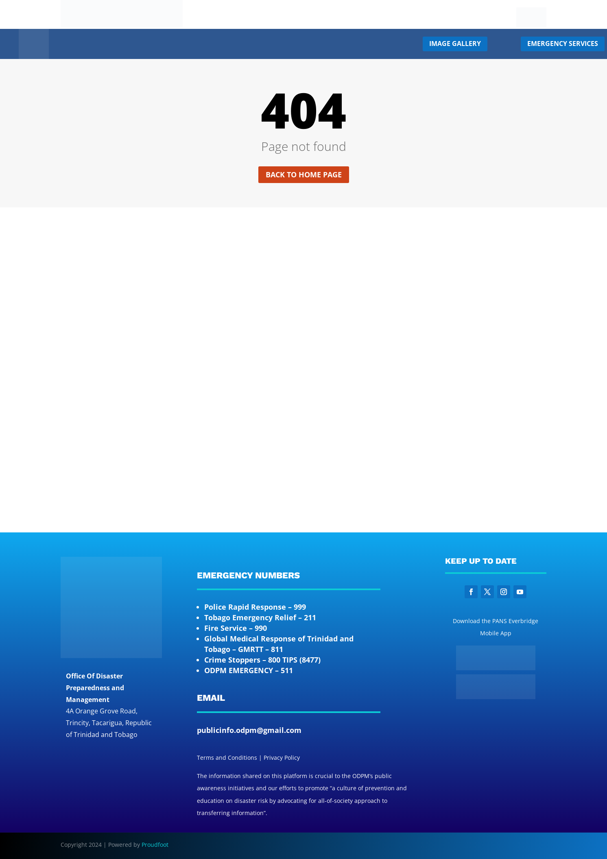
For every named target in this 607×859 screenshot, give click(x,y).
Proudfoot (155, 844)
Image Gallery (455, 43)
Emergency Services (562, 43)
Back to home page (304, 174)
